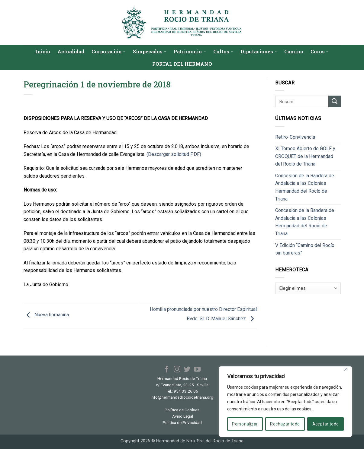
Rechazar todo (285, 424)
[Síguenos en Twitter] (187, 370)
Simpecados (149, 51)
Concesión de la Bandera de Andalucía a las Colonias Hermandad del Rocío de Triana (304, 187)
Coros (320, 51)
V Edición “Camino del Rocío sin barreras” (304, 249)
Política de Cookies (182, 409)
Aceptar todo (325, 424)
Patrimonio (190, 51)
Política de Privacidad (182, 422)
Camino (293, 51)
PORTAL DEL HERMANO (182, 64)
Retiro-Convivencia (295, 137)
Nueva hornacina (46, 315)
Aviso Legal (182, 416)
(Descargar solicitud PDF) (174, 154)
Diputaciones (258, 51)
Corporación (109, 51)
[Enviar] (334, 101)
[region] (285, 401)
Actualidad (70, 51)
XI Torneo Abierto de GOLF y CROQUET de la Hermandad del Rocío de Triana (305, 156)
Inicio (42, 51)
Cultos (223, 51)
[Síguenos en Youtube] (197, 370)
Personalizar (245, 424)
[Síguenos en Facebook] (166, 370)
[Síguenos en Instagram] (177, 370)
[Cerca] (345, 369)
